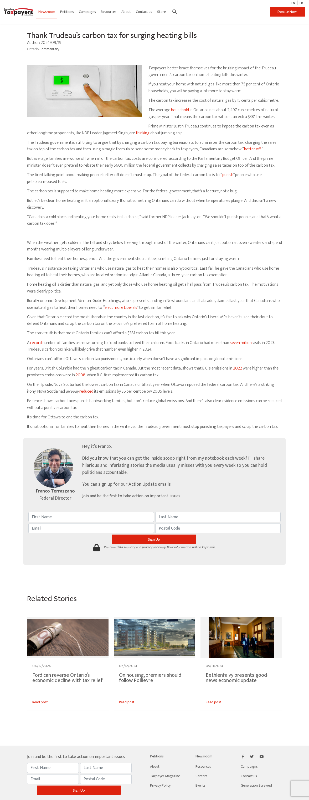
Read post (40, 702)
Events (200, 785)
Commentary (49, 49)
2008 (80, 375)
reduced (86, 391)
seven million (241, 342)
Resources (108, 12)
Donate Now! (287, 12)
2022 (237, 368)
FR (301, 3)
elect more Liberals (121, 307)
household (180, 110)
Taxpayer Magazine (165, 776)
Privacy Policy (160, 785)
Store (161, 12)
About (126, 12)
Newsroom (46, 12)
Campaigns (87, 12)
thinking (143, 133)
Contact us (144, 12)
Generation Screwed (256, 785)
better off (252, 149)
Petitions (67, 12)
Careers (201, 776)
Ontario (33, 49)
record (36, 342)
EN (293, 3)
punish (227, 174)
